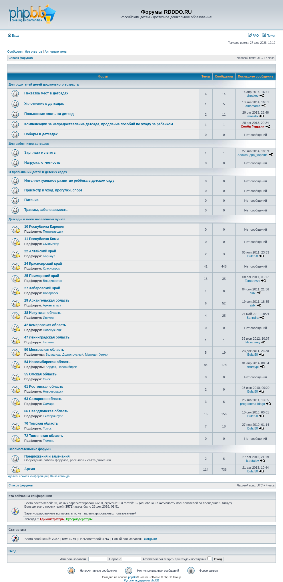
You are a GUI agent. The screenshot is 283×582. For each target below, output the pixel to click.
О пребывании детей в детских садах (38, 172)
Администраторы (51, 519)
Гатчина (48, 342)
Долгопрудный (72, 354)
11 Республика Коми (41, 239)
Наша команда (60, 476)
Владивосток (52, 280)
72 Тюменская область (43, 436)
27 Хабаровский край (42, 288)
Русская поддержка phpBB (141, 580)
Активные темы (56, 51)
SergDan (150, 539)
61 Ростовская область (43, 387)
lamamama (252, 106)
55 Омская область (40, 374)
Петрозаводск (53, 231)
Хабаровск (50, 293)
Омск (46, 379)
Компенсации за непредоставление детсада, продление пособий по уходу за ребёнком (98, 124)
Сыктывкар (51, 244)
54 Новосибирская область (47, 362)
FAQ (253, 35)
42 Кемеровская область (45, 325)
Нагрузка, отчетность (42, 163)
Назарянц (253, 342)
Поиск (268, 35)
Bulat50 (252, 256)
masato (252, 116)
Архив (29, 469)
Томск (47, 428)
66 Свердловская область (46, 411)
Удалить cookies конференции (27, 476)
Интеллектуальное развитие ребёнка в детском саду (69, 181)
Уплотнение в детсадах (44, 104)
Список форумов (21, 58)
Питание (31, 200)
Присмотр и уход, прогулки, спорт (53, 190)
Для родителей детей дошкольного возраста (44, 84)
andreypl (252, 367)
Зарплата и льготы (40, 153)
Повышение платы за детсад (49, 114)
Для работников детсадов (29, 143)
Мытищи (91, 354)
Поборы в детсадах (41, 134)
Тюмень (48, 440)
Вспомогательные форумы (30, 449)
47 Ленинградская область (46, 337)
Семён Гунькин (252, 126)
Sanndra (253, 317)
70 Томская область (41, 423)
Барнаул (49, 256)
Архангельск (52, 305)
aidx (252, 293)
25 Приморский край (41, 276)
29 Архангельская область (46, 300)
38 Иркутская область (42, 313)
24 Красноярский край (43, 264)
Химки (103, 354)
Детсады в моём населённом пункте (37, 219)
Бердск (50, 367)
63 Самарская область (43, 399)
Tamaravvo (252, 280)
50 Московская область (44, 350)
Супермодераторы (79, 519)
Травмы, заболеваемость (45, 210)
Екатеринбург (53, 416)
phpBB (132, 577)
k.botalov (252, 460)
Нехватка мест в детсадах (46, 93)
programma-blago (252, 403)
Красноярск (51, 268)
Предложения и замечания (47, 456)
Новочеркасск (53, 391)
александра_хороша (253, 155)
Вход (13, 35)
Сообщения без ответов (24, 51)
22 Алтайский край (40, 251)
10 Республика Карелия (44, 227)
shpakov (252, 95)
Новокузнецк (52, 330)
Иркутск (48, 317)
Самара (48, 403)
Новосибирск (67, 367)
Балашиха (52, 354)
